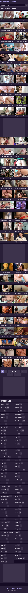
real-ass (18, 480)
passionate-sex (20, 470)
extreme (4, 483)
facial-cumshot (6, 496)
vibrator (18, 525)
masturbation (20, 421)
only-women (19, 447)
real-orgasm (20, 483)
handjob (5, 525)
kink (3, 545)
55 (11, 375)
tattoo (18, 512)
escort (4, 473)
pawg (17, 473)
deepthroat (5, 460)
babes (4, 424)
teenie (18, 522)
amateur (5, 404)
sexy (17, 499)
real (17, 476)
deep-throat (6, 457)
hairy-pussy (5, 522)
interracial (5, 535)
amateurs (5, 407)
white (18, 552)
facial (4, 493)
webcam (18, 539)
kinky (3, 548)
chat (3, 447)
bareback (4, 427)
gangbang (5, 506)
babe (4, 421)
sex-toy (18, 496)
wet (17, 545)
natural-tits (19, 430)
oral (17, 450)
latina (4, 562)
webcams (19, 542)
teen (17, 516)
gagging (4, 503)
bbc (3, 430)
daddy (4, 453)
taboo (18, 509)
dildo (4, 466)
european (5, 480)
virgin (18, 532)
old (17, 444)
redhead (19, 489)
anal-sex (5, 414)
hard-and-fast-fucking (7, 532)
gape (3, 509)
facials (4, 499)
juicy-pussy (5, 542)
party (17, 466)
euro (3, 476)
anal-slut (4, 417)
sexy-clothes (19, 503)
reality (18, 486)
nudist (18, 440)
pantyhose (19, 463)
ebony (4, 470)
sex (17, 493)
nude (17, 437)
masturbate (19, 414)
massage (18, 411)
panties (18, 460)
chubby (4, 450)
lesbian (18, 404)
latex (3, 555)
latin (4, 558)
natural (18, 427)
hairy (3, 519)
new (17, 434)
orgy (18, 457)
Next (19, 375)
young (18, 555)
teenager (18, 519)
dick (3, 463)
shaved (18, 506)
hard (4, 529)
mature (18, 424)
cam (3, 437)
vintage (18, 529)
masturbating (20, 417)
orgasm (18, 453)
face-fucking (5, 486)
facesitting (5, 489)
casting (4, 440)
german (4, 516)
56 (15, 375)
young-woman (20, 558)
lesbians (18, 407)
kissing (4, 552)
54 (8, 375)
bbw (3, 434)
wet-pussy (19, 548)
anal (3, 411)
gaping (4, 512)
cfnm (3, 444)
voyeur (18, 535)
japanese (4, 539)
